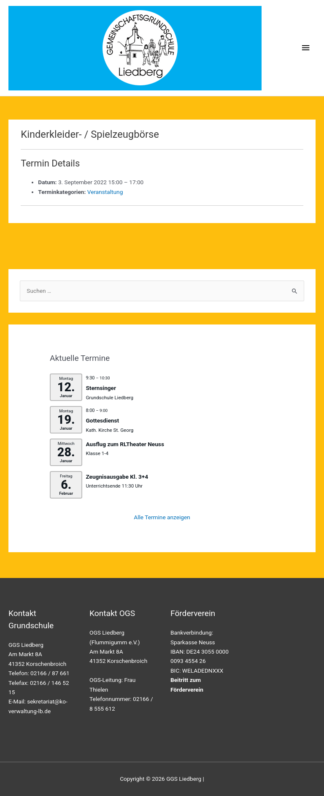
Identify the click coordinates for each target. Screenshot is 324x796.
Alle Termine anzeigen (162, 517)
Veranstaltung (105, 191)
